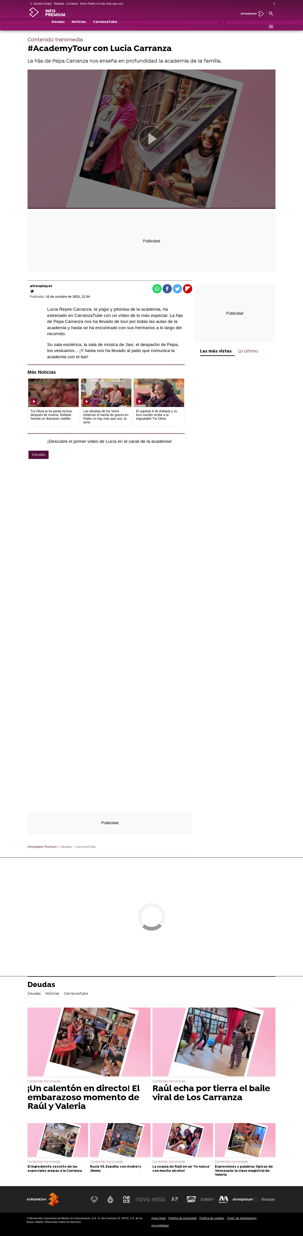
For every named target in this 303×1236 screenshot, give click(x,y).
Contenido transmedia (44, 1082)
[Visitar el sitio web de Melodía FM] (224, 1199)
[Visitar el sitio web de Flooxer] (268, 1199)
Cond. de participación (241, 1218)
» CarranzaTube (84, 846)
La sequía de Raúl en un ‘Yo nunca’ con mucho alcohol (181, 1169)
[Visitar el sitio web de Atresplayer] (246, 1199)
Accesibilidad (160, 1225)
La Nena (71, 3)
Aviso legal (158, 1218)
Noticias (79, 27)
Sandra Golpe (42, 3)
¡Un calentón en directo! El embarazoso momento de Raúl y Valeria (84, 1097)
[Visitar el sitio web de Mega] (159, 1199)
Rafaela (59, 3)
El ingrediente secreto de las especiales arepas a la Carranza (55, 1169)
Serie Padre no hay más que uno (101, 3)
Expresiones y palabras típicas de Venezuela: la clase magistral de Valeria (244, 1171)
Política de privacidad (182, 1218)
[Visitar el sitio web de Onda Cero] (191, 1199)
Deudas (58, 27)
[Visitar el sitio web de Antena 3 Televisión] (95, 1199)
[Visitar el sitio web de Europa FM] (207, 1199)
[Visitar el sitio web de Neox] (127, 1199)
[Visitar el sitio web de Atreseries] (175, 1199)
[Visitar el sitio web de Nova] (143, 1199)
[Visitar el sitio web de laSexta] (111, 1199)
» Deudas (65, 846)
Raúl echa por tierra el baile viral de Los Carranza (211, 1093)
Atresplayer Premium (42, 846)
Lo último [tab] (248, 351)
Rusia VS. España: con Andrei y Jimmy (115, 1169)
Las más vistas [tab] (216, 351)
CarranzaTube (105, 27)
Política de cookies (211, 1218)
